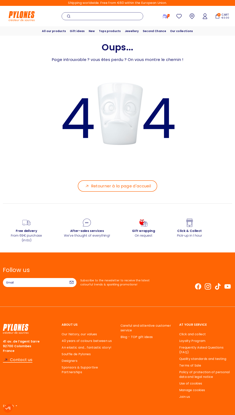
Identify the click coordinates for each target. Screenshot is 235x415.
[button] (8, 408)
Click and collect (192, 334)
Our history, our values (79, 334)
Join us (184, 396)
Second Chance (154, 31)
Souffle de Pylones (76, 354)
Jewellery (132, 31)
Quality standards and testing (202, 359)
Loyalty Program (192, 341)
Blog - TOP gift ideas (137, 337)
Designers (69, 361)
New (92, 31)
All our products (54, 31)
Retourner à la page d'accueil (121, 186)
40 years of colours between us (87, 341)
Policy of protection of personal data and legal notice (204, 374)
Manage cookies (192, 390)
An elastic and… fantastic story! (86, 347)
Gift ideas (77, 31)
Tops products (110, 31)
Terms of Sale (190, 365)
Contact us (21, 359)
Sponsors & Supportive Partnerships (80, 369)
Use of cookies (190, 383)
